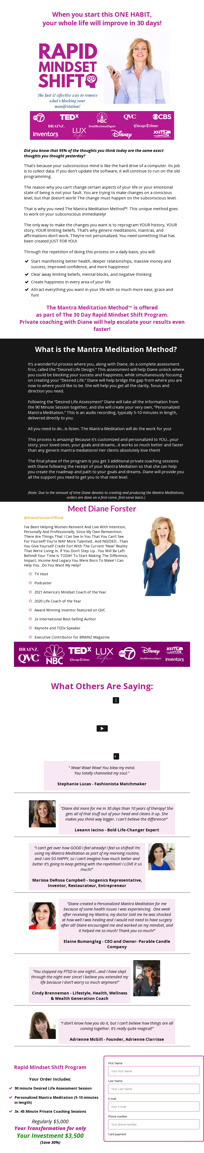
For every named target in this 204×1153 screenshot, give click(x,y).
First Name (115, 1063)
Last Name (115, 1081)
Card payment (117, 1134)
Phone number (117, 1116)
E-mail (112, 1099)
